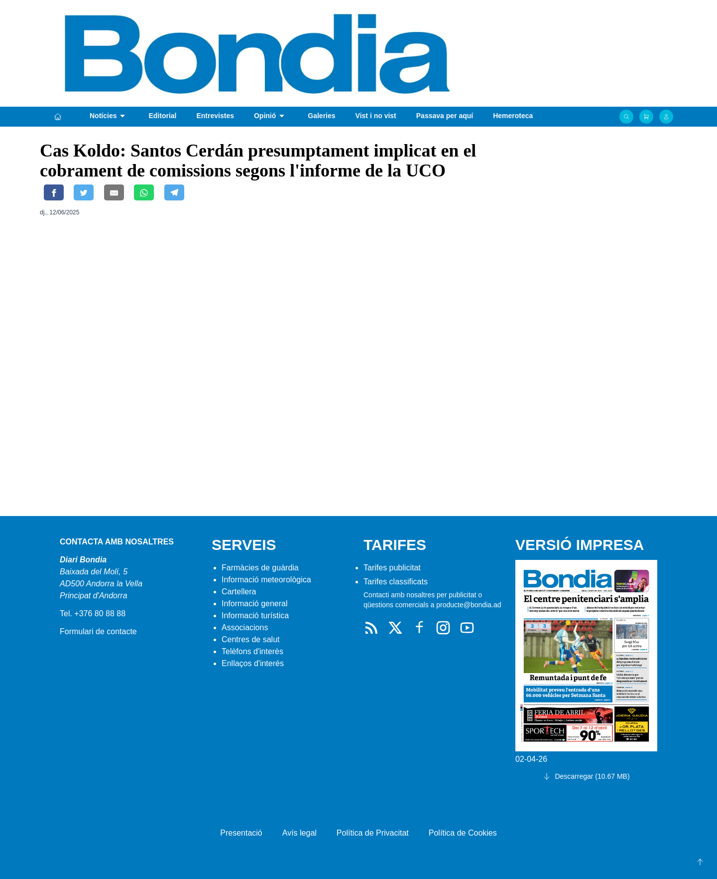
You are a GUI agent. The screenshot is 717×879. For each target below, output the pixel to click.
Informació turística (255, 615)
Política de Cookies (463, 833)
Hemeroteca (513, 116)
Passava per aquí (444, 116)
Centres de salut (251, 639)
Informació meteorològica (266, 579)
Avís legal (299, 833)
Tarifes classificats (395, 581)
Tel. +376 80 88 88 (92, 613)
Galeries (321, 116)
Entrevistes (215, 116)
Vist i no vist (376, 116)
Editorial (162, 116)
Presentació (241, 833)
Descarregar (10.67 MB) (586, 776)
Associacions (245, 627)
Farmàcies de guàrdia (260, 567)
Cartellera (239, 591)
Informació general (255, 603)
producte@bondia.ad (468, 605)
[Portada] (58, 117)
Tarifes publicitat (392, 567)
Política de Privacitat (373, 833)
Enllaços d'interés (253, 663)
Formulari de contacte (98, 631)
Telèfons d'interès (252, 651)
